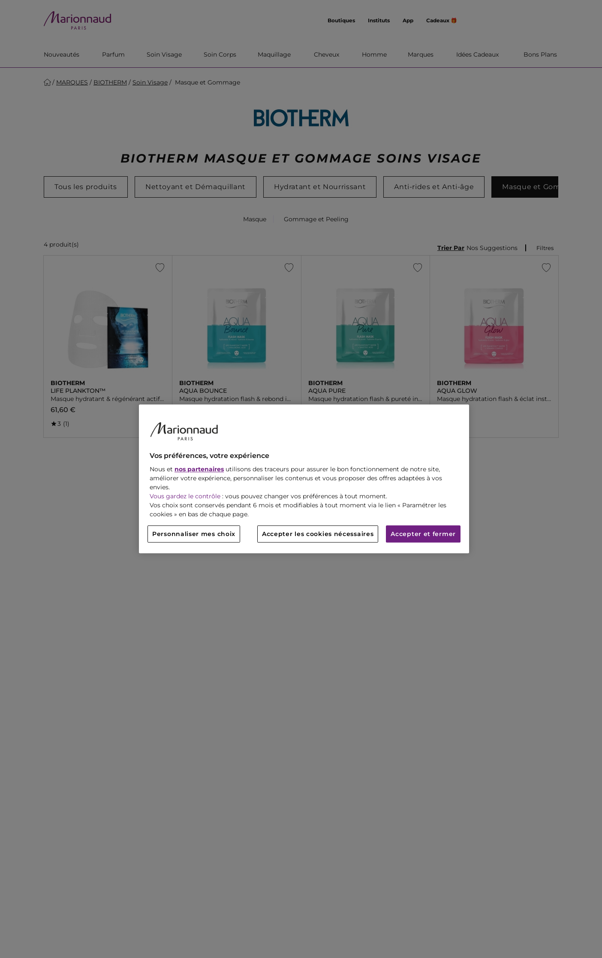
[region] (304, 478)
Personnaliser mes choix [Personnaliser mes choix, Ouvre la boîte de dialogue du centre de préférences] (193, 534)
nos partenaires (199, 469)
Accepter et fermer (423, 534)
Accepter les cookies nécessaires (317, 534)
